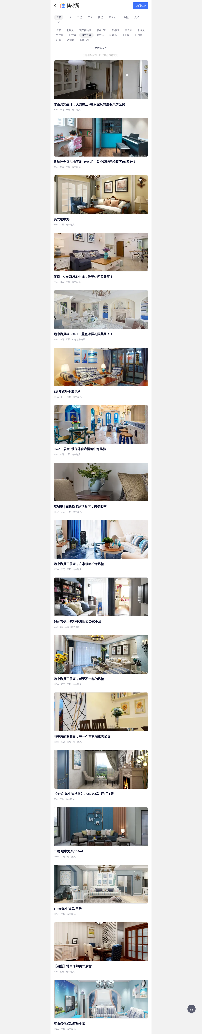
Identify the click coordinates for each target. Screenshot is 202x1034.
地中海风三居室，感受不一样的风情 (79, 679)
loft (58, 22)
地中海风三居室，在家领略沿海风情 (79, 564)
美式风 (128, 30)
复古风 (100, 35)
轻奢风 (113, 35)
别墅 (126, 17)
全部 (58, 17)
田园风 (138, 35)
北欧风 (70, 30)
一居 (69, 17)
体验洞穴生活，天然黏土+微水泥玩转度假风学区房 (89, 104)
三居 (90, 17)
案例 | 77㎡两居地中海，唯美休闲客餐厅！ (83, 276)
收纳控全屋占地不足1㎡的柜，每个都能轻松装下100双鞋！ (95, 161)
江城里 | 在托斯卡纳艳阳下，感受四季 (80, 506)
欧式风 (141, 30)
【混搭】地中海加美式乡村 (73, 966)
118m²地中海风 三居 (68, 909)
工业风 (125, 35)
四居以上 (113, 17)
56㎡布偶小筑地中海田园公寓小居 (77, 621)
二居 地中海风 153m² (68, 851)
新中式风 (101, 30)
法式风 (70, 40)
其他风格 (84, 40)
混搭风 (115, 30)
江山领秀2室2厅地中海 (69, 1023)
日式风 (72, 35)
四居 (100, 17)
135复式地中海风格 (67, 391)
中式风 (59, 35)
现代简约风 (85, 30)
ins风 (58, 40)
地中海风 (86, 35)
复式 (136, 17)
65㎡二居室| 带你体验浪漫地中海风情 (80, 449)
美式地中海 (61, 219)
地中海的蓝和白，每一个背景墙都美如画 (82, 736)
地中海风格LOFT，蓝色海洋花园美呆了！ (83, 334)
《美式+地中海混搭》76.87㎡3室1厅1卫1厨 (83, 794)
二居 (79, 17)
